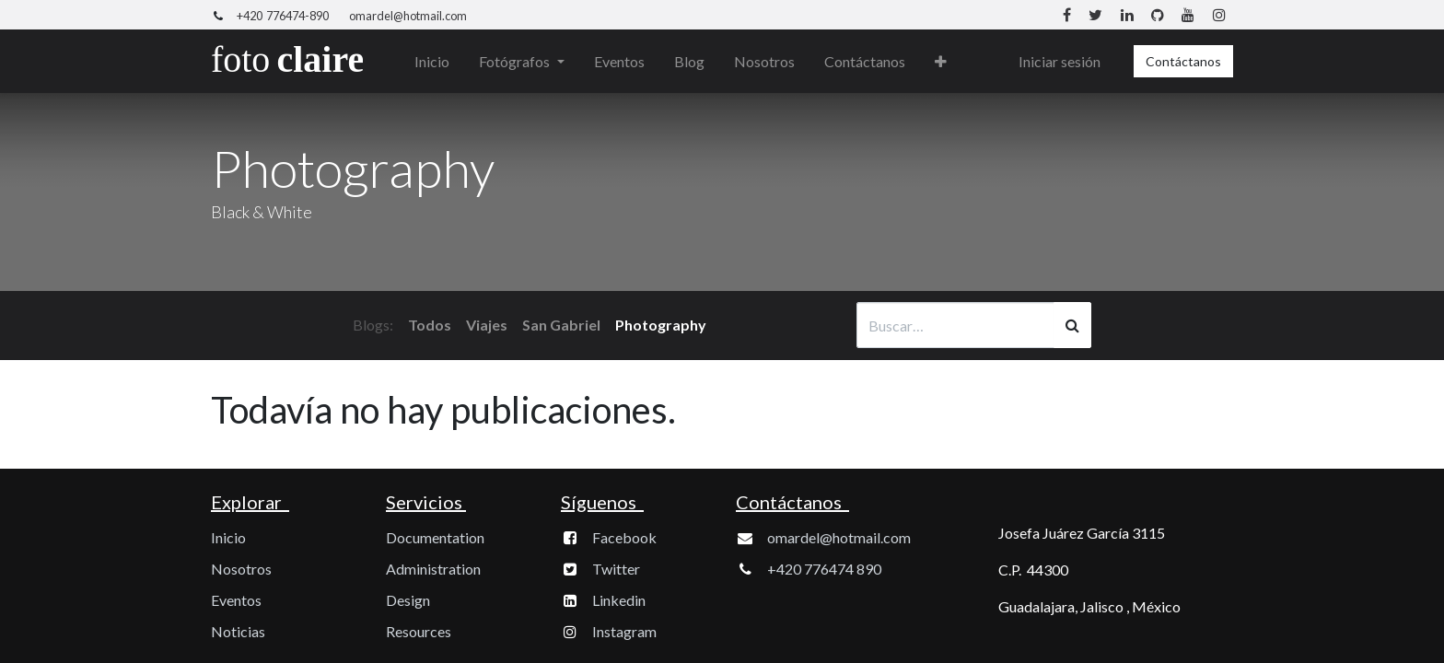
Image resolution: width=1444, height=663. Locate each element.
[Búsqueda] (1072, 325)
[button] (940, 61)
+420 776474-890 (283, 15)
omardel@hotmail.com (408, 15)
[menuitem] (433, 61)
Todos (429, 324)
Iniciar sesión (1059, 61)
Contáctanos (1183, 61)
